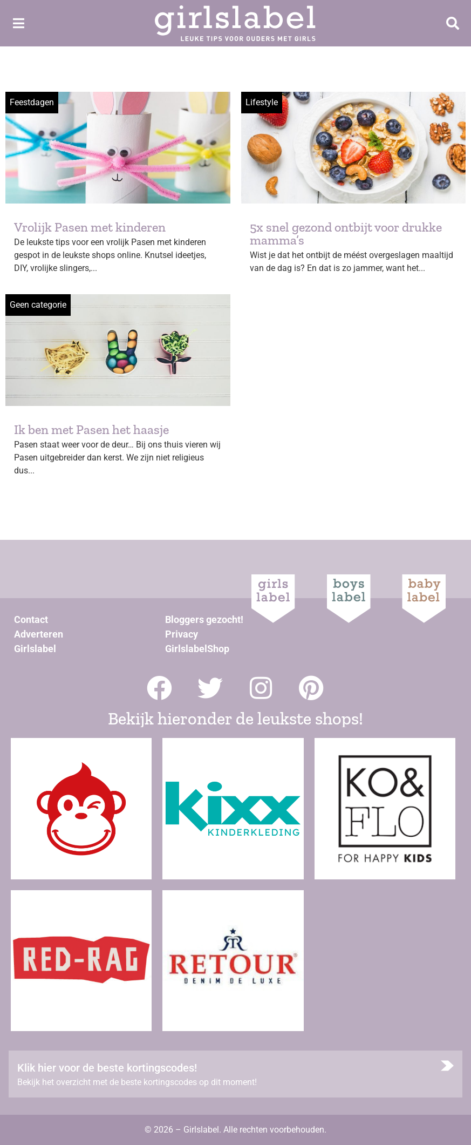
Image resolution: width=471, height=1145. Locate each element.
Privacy (181, 634)
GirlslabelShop (197, 648)
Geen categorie (38, 305)
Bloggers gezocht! (204, 619)
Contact (31, 619)
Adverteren (38, 634)
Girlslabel (35, 648)
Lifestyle (261, 102)
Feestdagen (32, 102)
